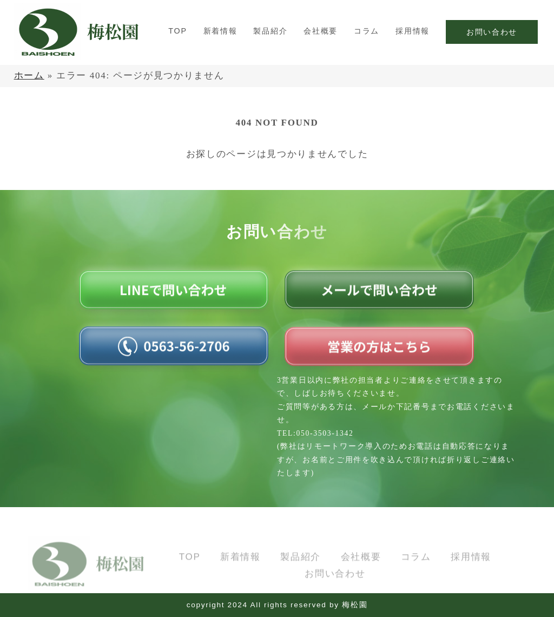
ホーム (29, 75)
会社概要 (321, 31)
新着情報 (220, 31)
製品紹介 (270, 31)
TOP (177, 31)
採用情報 (412, 31)
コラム (366, 31)
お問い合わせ (491, 32)
